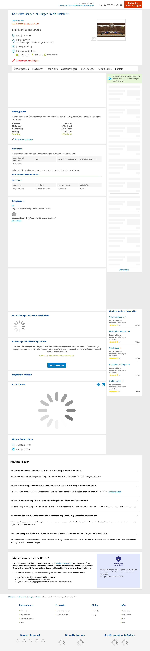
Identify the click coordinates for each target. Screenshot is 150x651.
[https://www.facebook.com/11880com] (17, 641)
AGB (123, 619)
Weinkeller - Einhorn (118, 331)
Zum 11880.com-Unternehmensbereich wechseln (76, 5)
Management (25, 615)
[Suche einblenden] (102, 4)
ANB (123, 622)
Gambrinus (114, 347)
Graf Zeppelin (115, 381)
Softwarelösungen (63, 615)
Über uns (23, 611)
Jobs (22, 622)
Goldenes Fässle (116, 316)
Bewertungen (87, 68)
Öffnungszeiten (21, 68)
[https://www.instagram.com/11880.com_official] (30, 641)
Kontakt (119, 68)
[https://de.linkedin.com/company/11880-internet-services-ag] (43, 641)
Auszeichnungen (69, 68)
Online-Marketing (63, 611)
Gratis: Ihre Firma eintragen (133, 4)
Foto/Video (52, 68)
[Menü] (122, 4)
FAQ (94, 615)
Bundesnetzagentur (63, 563)
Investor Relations (26, 619)
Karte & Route (105, 68)
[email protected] (114, 492)
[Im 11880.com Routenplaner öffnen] (98, 384)
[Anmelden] (110, 4)
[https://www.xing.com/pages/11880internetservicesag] (36, 641)
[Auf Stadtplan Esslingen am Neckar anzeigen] (103, 384)
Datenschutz (126, 615)
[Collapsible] (137, 471)
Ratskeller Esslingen (118, 364)
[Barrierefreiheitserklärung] (118, 4)
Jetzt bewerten (57, 365)
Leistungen (37, 68)
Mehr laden (124, 269)
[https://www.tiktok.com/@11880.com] (24, 641)
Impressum (126, 611)
